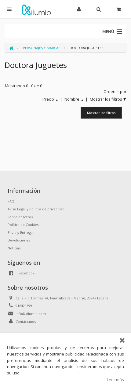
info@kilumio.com (31, 313)
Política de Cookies (23, 224)
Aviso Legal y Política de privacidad (36, 209)
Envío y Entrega (20, 232)
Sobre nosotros (20, 217)
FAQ (11, 201)
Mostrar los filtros (101, 112)
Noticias (14, 248)
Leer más (115, 379)
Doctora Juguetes (86, 47)
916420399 (24, 305)
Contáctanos (26, 321)
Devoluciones (19, 240)
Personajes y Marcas (41, 47)
